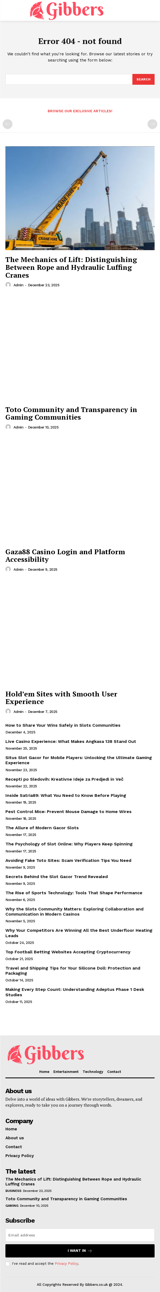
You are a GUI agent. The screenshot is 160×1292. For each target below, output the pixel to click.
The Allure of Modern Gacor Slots (42, 827)
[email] (80, 1235)
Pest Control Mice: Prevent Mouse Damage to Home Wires (68, 811)
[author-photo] (8, 285)
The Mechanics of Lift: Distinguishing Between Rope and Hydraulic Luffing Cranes (71, 267)
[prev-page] (7, 124)
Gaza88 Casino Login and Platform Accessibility (65, 555)
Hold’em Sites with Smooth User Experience (61, 697)
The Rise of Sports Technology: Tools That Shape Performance (73, 892)
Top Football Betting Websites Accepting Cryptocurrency (67, 951)
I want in (80, 1250)
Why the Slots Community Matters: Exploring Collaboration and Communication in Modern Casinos (74, 911)
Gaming (11, 1206)
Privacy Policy (66, 1264)
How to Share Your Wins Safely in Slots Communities (62, 725)
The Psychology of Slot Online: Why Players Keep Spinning (69, 843)
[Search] (143, 79)
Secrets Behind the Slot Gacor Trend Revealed (56, 876)
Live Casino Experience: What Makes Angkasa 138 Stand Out (70, 741)
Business (13, 1191)
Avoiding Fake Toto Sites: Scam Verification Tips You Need (68, 860)
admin (19, 285)
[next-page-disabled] (152, 124)
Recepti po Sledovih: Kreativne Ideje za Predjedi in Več (64, 779)
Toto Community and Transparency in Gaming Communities (71, 413)
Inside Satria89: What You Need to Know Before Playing (65, 795)
